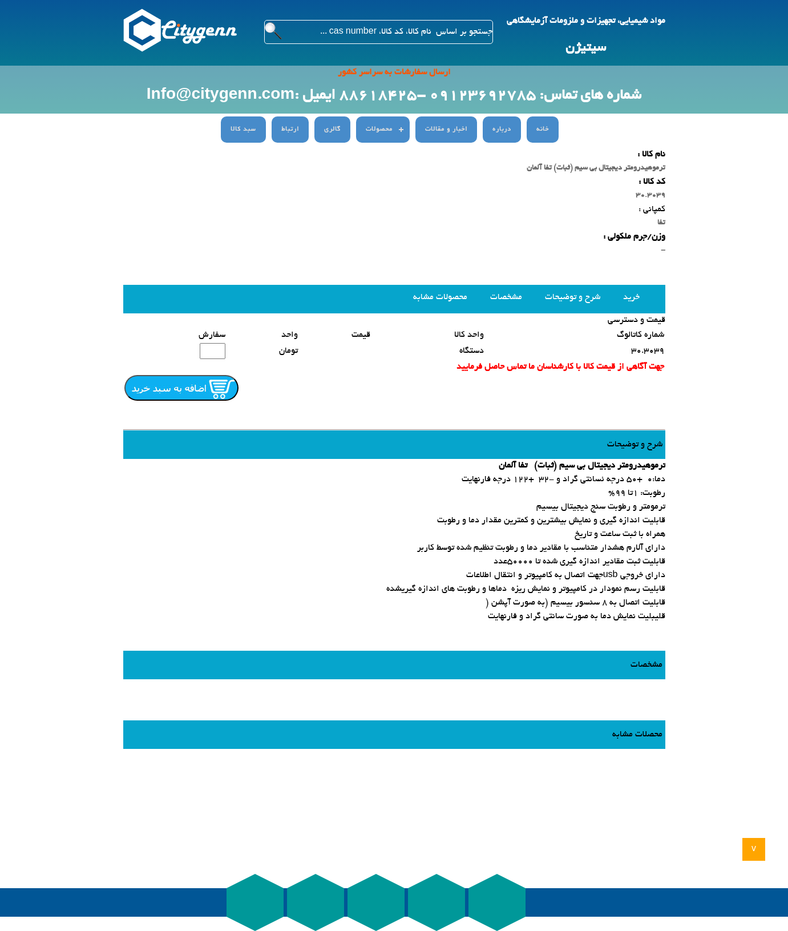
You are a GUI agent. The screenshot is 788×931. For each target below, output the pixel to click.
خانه (542, 129)
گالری (332, 129)
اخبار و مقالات (446, 129)
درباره (501, 129)
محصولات (379, 129)
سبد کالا (243, 129)
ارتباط (290, 129)
